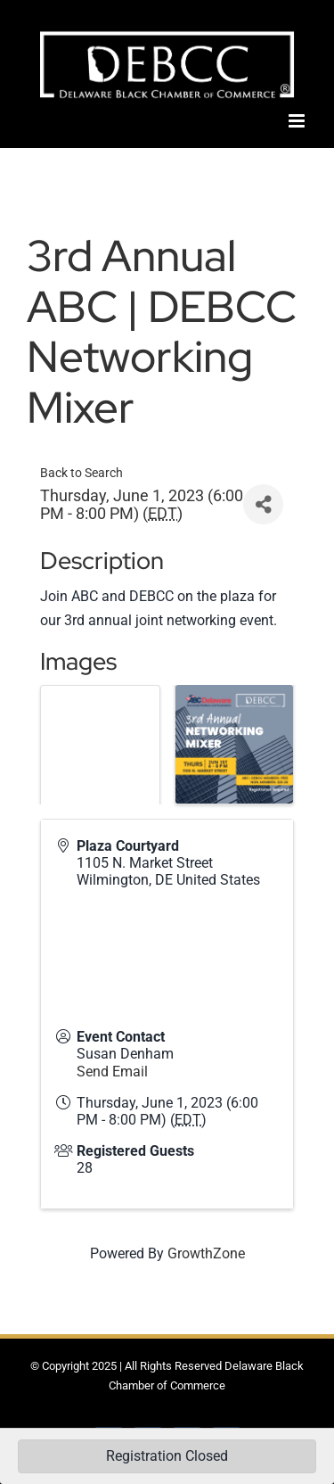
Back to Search (81, 473)
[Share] (263, 504)
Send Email (112, 1071)
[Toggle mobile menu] (298, 120)
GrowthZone (206, 1253)
